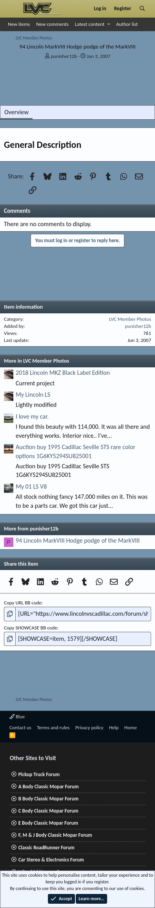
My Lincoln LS (33, 394)
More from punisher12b (31, 528)
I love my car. (32, 416)
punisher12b (64, 56)
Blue (17, 716)
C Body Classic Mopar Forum (48, 811)
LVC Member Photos (130, 319)
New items (19, 24)
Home (130, 727)
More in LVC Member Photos (36, 361)
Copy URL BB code (23, 603)
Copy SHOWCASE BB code (30, 628)
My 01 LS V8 (31, 486)
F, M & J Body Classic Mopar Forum (55, 835)
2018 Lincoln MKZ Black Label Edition (63, 372)
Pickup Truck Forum (39, 774)
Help (114, 727)
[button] (109, 24)
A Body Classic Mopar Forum (48, 786)
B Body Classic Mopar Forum (48, 799)
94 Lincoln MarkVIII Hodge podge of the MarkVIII (78, 540)
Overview (16, 112)
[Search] (142, 8)
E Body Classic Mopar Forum (48, 823)
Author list (127, 24)
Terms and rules (53, 727)
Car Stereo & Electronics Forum (51, 860)
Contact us (20, 727)
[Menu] (13, 8)
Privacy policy (89, 727)
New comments (52, 24)
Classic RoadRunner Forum (46, 847)
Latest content (89, 24)
